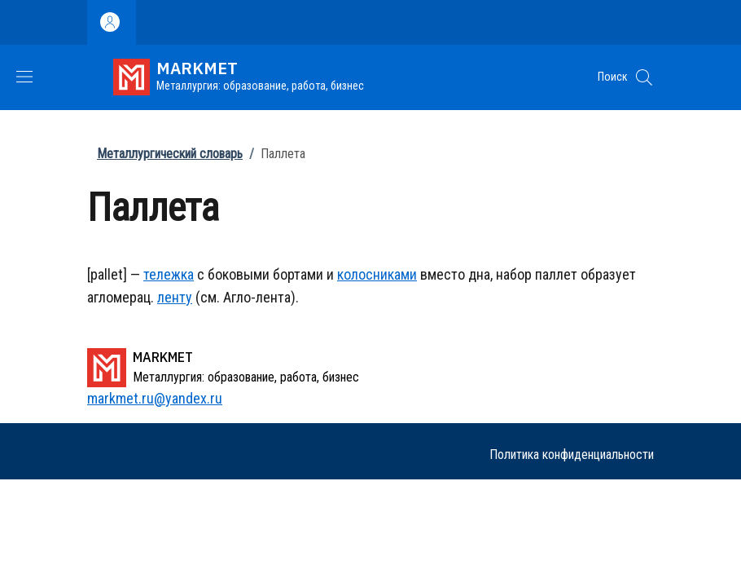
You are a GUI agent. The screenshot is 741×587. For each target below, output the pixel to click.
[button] (644, 77)
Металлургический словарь (170, 153)
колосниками (377, 274)
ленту (174, 297)
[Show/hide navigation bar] (24, 76)
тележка (168, 274)
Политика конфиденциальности (571, 454)
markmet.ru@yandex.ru (154, 398)
